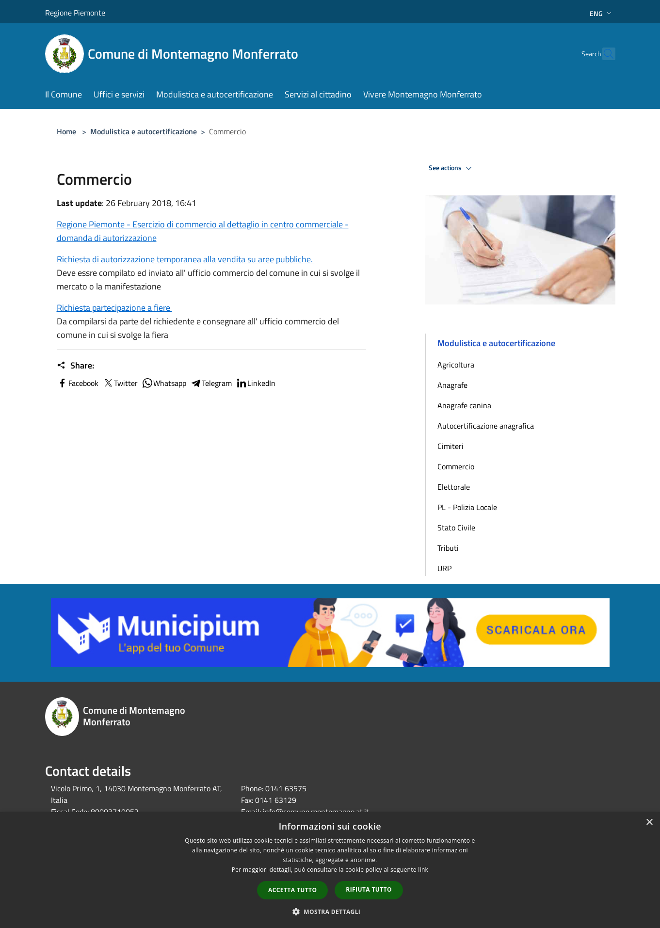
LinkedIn (255, 383)
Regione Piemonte (75, 12)
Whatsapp (164, 383)
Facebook (77, 383)
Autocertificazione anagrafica (485, 426)
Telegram (211, 383)
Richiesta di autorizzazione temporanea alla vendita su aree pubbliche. (186, 259)
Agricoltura (455, 364)
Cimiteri (450, 446)
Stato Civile (456, 527)
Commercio (455, 466)
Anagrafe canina (464, 405)
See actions (452, 168)
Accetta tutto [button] (292, 890)
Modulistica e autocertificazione (143, 131)
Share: (75, 365)
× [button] (649, 822)
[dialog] (330, 870)
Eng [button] (601, 13)
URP (444, 568)
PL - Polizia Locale (467, 507)
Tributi (448, 548)
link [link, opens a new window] (423, 869)
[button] (330, 911)
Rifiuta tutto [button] (369, 889)
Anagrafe (452, 385)
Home (66, 131)
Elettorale (453, 487)
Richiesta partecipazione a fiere (114, 307)
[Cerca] (603, 53)
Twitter (120, 383)
